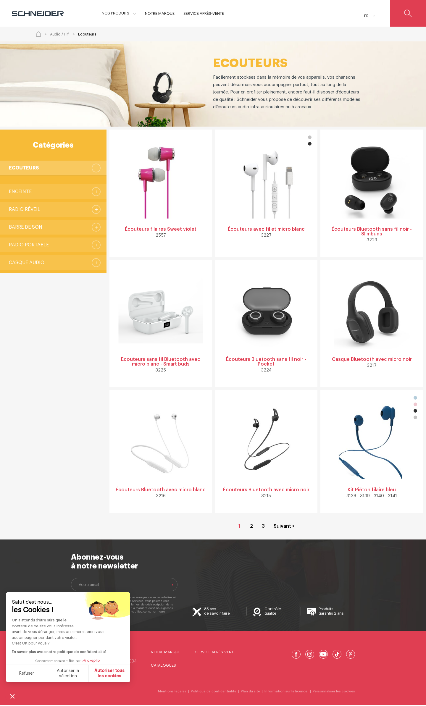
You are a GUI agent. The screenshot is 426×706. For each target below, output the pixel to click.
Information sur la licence (286, 692)
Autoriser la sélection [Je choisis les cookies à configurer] (68, 673)
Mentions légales (172, 692)
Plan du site (250, 692)
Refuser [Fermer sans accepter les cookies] (26, 673)
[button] (12, 696)
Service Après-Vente (215, 653)
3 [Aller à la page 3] (263, 527)
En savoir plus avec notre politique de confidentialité (59, 652)
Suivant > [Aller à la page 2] (284, 527)
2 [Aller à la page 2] (251, 527)
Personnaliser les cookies (334, 692)
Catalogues (163, 666)
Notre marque (165, 653)
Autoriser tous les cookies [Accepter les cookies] (109, 673)
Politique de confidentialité (213, 692)
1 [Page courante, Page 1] (239, 527)
